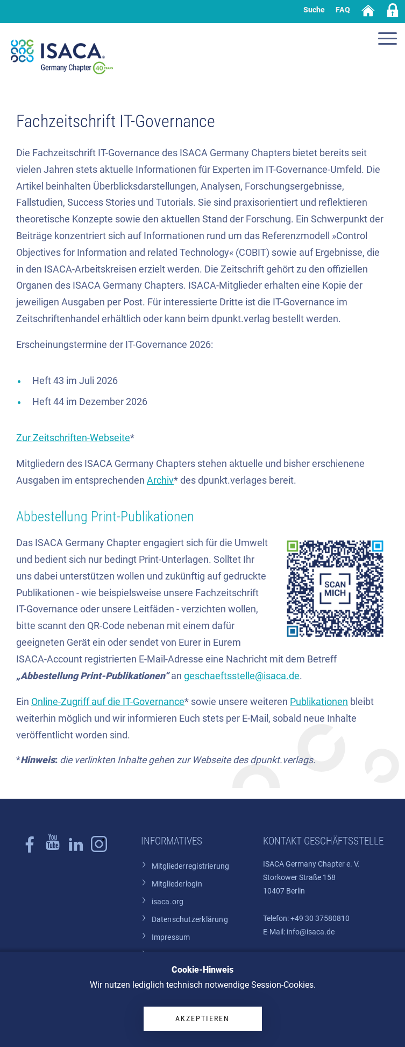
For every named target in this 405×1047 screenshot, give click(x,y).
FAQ (343, 9)
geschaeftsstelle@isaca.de (242, 676)
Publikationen (319, 701)
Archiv (160, 480)
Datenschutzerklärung (190, 919)
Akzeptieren (202, 1018)
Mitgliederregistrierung (191, 866)
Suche (314, 9)
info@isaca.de (311, 932)
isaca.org (168, 901)
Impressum (171, 937)
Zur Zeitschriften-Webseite (73, 437)
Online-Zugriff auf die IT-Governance (107, 701)
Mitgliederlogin (177, 884)
